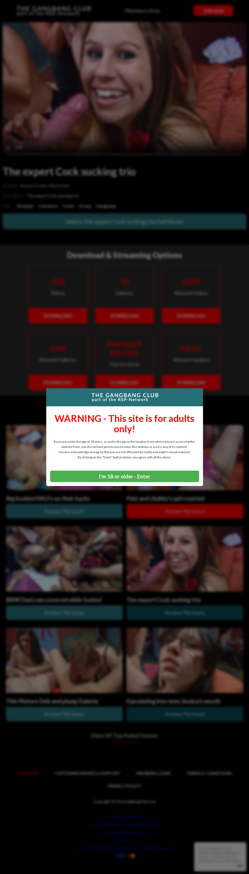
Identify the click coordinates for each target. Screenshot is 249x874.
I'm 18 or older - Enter (124, 476)
